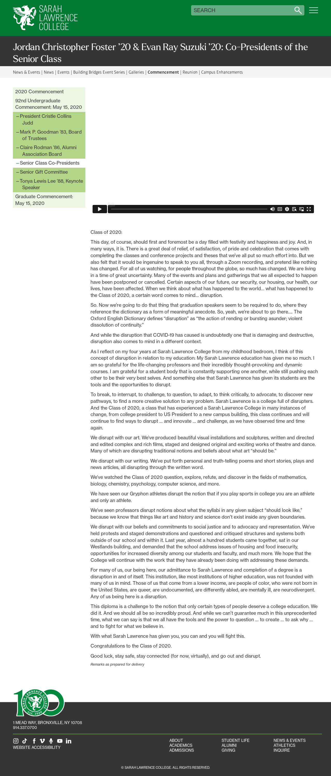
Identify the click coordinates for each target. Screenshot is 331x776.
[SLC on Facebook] (34, 742)
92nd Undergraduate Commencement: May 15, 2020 (48, 104)
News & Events (26, 72)
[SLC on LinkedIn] (69, 742)
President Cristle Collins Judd (45, 119)
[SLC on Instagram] (17, 742)
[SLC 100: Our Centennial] (39, 702)
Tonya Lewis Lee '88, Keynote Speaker (51, 184)
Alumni (229, 745)
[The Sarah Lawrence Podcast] (52, 742)
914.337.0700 (25, 727)
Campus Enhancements (222, 72)
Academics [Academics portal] (180, 745)
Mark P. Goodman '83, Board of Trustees (51, 135)
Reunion (190, 72)
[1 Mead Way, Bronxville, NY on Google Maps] (47, 722)
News (49, 72)
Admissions (181, 750)
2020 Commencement (39, 91)
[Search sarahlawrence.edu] (298, 10)
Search (204, 10)
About (176, 740)
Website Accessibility (37, 747)
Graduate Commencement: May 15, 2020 (44, 200)
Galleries (136, 72)
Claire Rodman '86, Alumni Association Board (48, 150)
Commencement (163, 72)
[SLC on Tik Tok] (25, 742)
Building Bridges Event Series (99, 72)
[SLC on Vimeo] (43, 742)
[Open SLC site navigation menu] (313, 13)
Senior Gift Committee (44, 172)
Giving (228, 750)
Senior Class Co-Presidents (49, 163)
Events (63, 72)
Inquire (282, 750)
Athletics (284, 745)
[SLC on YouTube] (61, 742)
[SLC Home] (45, 18)
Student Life (236, 740)
